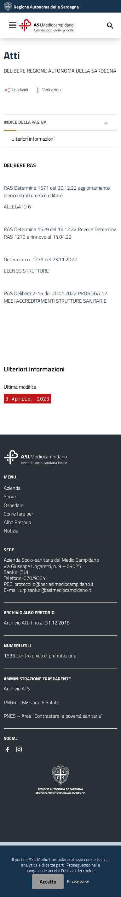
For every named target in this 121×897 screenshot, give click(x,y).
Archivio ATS (17, 688)
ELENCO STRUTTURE (26, 270)
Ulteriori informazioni (33, 139)
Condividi (16, 89)
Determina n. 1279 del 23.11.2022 (40, 259)
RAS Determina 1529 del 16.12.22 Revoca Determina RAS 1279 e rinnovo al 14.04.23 (60, 232)
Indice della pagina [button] (25, 122)
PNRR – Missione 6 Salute (31, 702)
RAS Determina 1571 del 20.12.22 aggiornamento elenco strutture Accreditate (57, 191)
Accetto (48, 881)
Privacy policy (78, 881)
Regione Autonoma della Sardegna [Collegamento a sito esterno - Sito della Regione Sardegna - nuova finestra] (46, 7)
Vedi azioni (47, 89)
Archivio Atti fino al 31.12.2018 (37, 622)
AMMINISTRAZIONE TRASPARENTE (37, 678)
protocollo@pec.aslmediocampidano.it (54, 584)
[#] (7, 749)
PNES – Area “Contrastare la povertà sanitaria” (53, 716)
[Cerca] (110, 26)
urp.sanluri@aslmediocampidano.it (55, 590)
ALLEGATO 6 (17, 206)
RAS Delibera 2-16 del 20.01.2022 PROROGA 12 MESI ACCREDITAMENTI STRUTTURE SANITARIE (55, 297)
